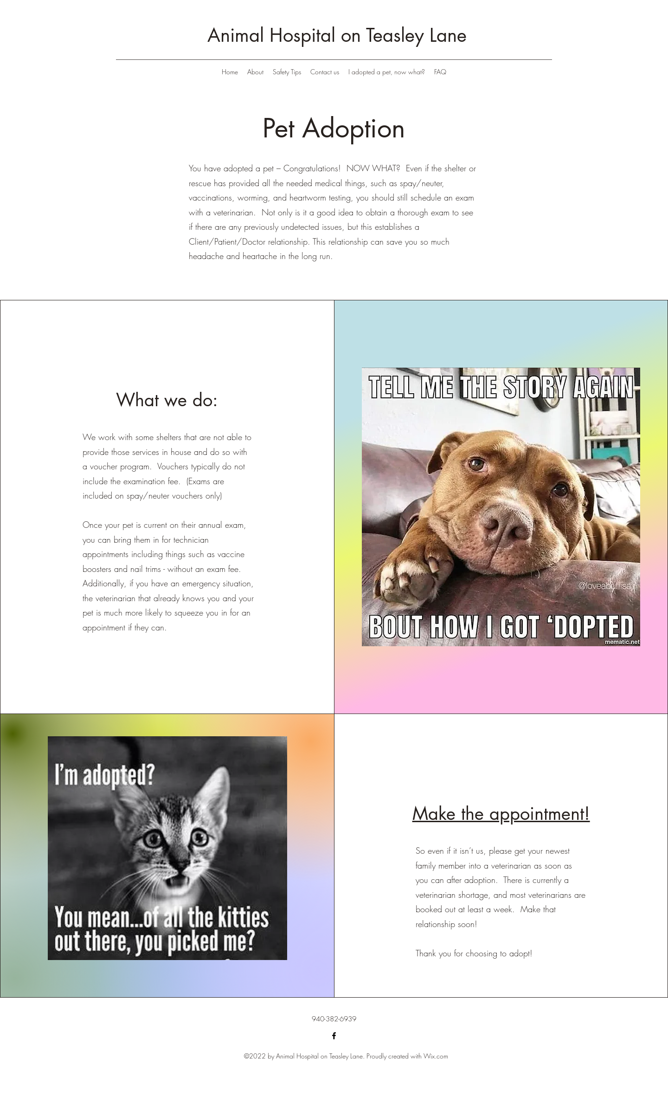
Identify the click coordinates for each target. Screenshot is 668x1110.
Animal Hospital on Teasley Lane (337, 35)
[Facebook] (334, 1035)
